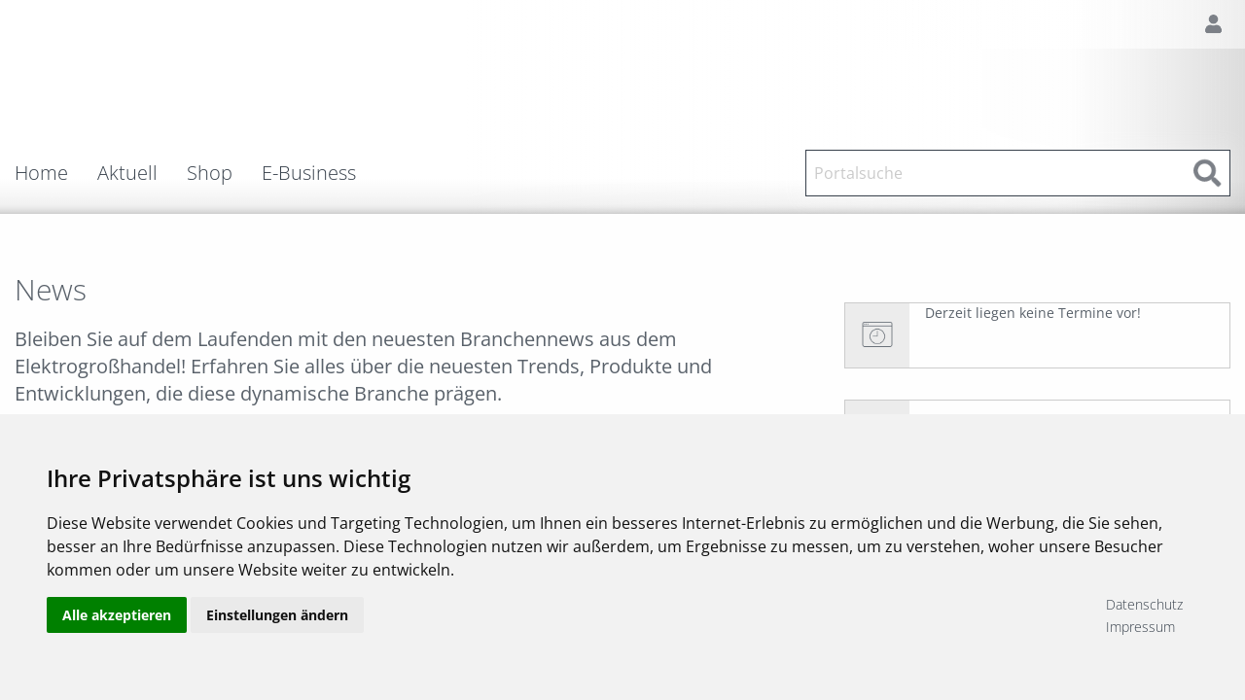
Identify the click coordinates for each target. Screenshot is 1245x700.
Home (41, 173)
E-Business (309, 173)
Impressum (1140, 626)
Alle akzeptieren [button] (116, 615)
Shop (209, 173)
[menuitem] (56, 173)
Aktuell (127, 173)
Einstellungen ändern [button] (277, 615)
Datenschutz (1144, 604)
